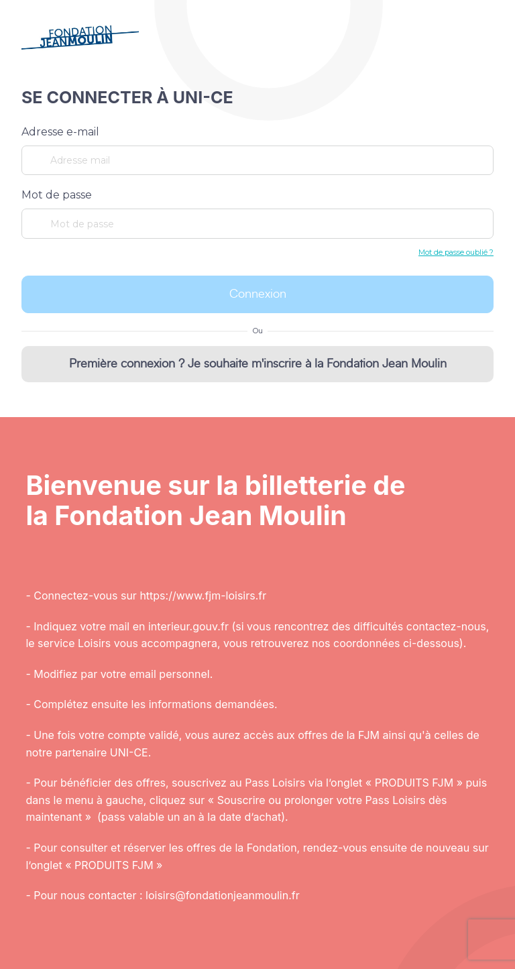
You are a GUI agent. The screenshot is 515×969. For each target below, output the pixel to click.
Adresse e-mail (60, 131)
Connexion (257, 294)
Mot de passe (56, 194)
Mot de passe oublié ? (456, 252)
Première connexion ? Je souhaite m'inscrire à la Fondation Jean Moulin (258, 364)
